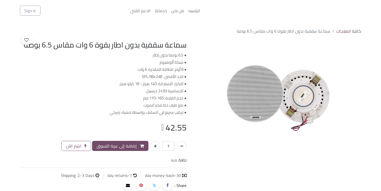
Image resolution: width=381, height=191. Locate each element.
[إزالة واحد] (182, 146)
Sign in (30, 11)
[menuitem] (194, 10)
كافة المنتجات (348, 31)
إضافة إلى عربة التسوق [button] (120, 146)
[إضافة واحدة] (155, 146)
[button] (26, 39)
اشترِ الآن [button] (76, 146)
